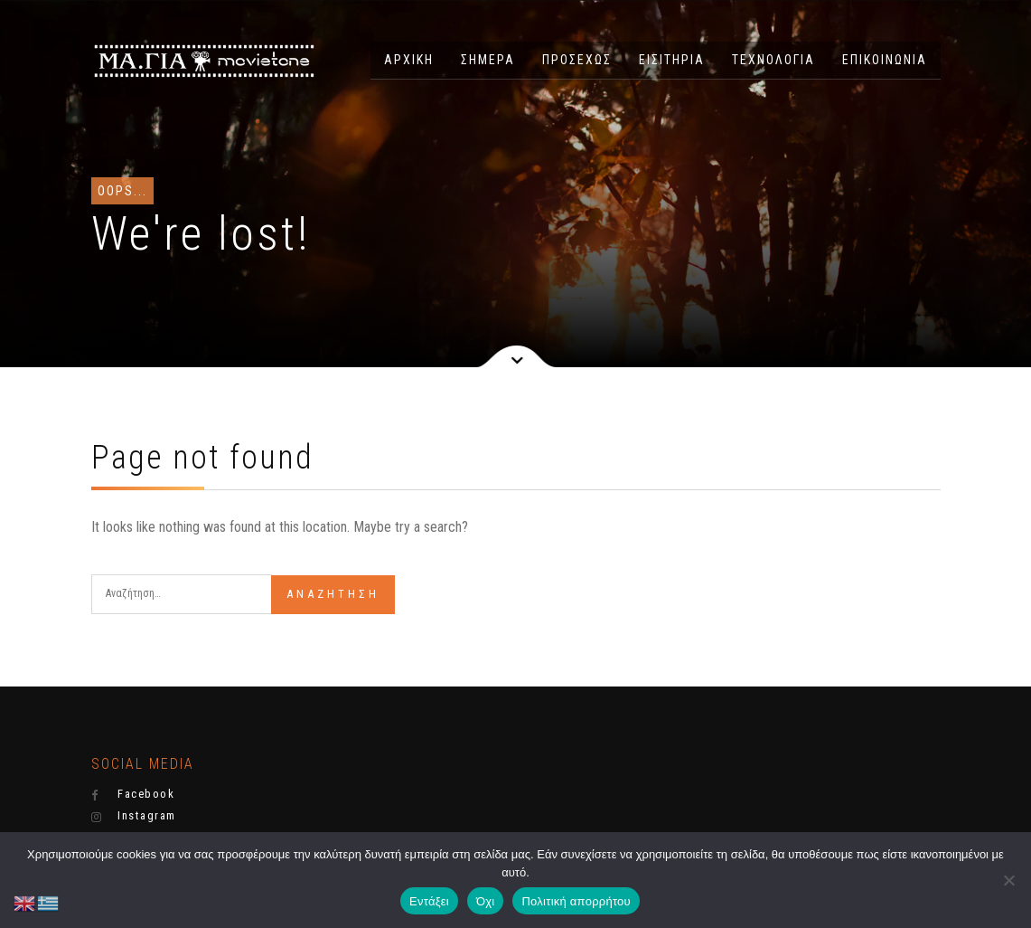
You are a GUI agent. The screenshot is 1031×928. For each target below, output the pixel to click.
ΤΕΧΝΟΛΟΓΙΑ (773, 59)
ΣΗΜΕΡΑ (488, 59)
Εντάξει (429, 901)
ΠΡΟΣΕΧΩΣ (577, 59)
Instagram (133, 816)
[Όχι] (1008, 880)
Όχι (485, 901)
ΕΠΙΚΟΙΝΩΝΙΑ (884, 59)
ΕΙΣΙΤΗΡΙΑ (672, 59)
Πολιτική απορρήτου (575, 901)
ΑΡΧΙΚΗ (409, 59)
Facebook (133, 794)
